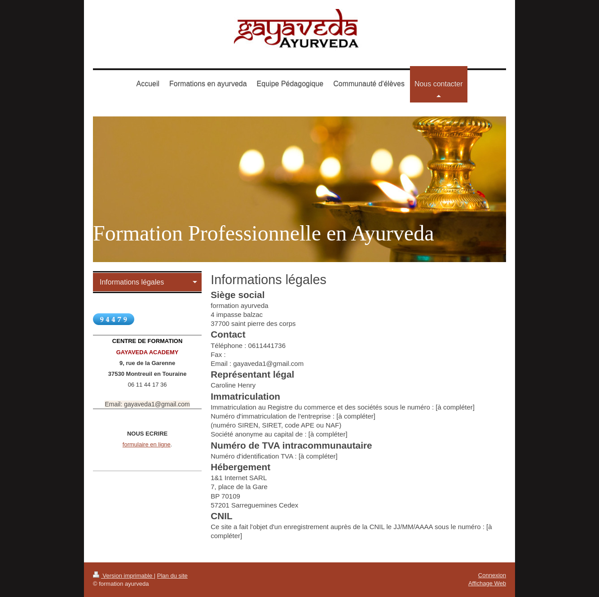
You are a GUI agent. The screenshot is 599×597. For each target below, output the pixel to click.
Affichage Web (487, 583)
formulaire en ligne (147, 444)
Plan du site (172, 575)
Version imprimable (123, 575)
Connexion (492, 575)
